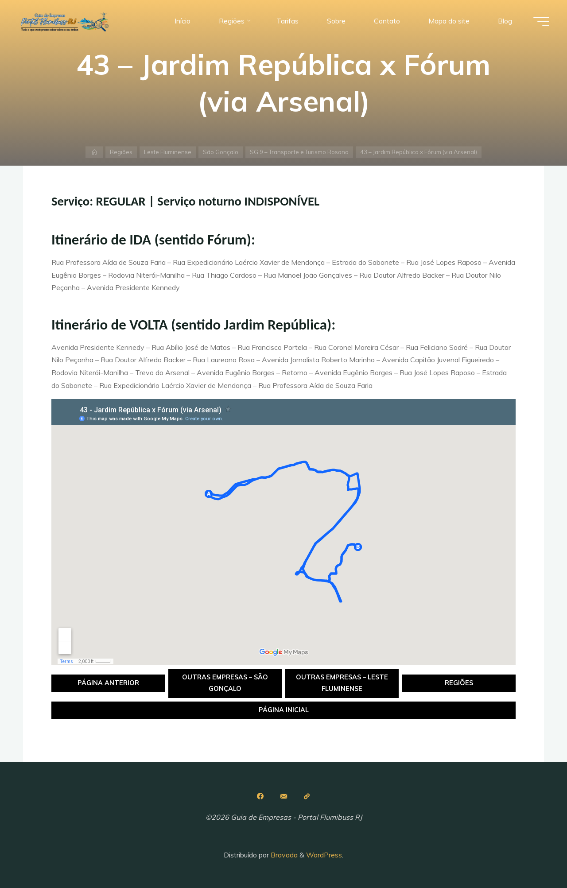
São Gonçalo (220, 151)
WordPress (324, 854)
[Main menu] (541, 21)
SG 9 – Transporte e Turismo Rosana (299, 151)
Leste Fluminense (167, 151)
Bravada (283, 854)
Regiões (121, 151)
